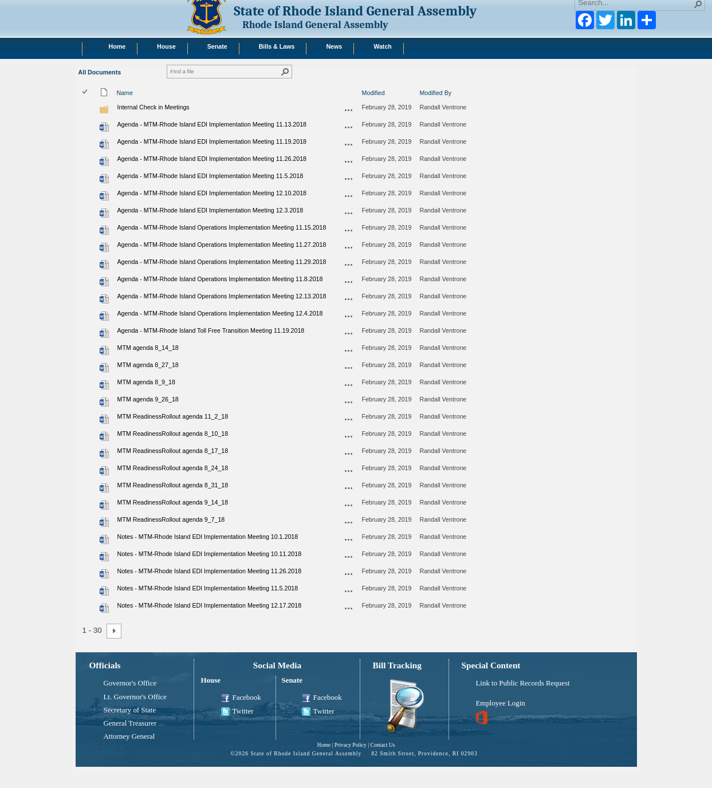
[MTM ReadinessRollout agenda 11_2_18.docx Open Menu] (348, 419)
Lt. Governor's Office (135, 697)
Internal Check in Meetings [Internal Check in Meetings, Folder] (153, 107)
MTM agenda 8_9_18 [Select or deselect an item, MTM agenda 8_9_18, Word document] (146, 382)
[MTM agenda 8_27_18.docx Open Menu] (348, 367)
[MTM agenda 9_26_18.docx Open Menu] (348, 402)
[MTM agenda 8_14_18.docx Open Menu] (348, 350)
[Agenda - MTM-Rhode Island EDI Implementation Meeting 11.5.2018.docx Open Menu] (348, 178)
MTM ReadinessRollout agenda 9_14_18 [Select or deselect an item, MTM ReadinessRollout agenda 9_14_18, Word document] (173, 502)
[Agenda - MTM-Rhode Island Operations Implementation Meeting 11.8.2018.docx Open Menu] (348, 281)
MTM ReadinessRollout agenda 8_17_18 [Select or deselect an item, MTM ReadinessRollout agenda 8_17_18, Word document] (173, 450)
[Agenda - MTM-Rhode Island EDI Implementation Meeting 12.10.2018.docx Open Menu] (348, 195)
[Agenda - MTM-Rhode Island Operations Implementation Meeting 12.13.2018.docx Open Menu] (348, 299)
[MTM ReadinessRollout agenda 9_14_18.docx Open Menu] (348, 505)
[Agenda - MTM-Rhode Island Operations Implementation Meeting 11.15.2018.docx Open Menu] (348, 230)
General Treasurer (130, 723)
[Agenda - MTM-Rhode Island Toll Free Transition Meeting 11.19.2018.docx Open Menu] (348, 333)
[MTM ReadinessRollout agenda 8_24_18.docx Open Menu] (348, 470)
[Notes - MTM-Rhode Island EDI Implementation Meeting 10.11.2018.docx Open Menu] (348, 556)
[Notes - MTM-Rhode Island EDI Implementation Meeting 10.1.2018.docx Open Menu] (348, 539)
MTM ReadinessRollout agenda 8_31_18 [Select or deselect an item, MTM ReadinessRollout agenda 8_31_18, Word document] (173, 485)
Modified (372, 92)
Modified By (435, 92)
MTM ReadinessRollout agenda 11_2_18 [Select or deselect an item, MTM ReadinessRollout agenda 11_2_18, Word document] (173, 416)
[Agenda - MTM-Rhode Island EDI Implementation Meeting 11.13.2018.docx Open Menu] (348, 127)
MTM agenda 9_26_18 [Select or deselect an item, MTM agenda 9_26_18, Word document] (148, 399)
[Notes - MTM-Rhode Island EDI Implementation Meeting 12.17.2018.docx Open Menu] (348, 608)
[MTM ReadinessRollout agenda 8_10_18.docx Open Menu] (348, 436)
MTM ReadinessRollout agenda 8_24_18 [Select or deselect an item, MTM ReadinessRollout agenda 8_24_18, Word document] (173, 467)
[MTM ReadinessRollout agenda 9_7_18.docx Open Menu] (348, 522)
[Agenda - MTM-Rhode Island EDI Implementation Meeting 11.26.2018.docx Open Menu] (348, 161)
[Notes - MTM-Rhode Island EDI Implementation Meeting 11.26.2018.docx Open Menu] (348, 573)
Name (125, 92)
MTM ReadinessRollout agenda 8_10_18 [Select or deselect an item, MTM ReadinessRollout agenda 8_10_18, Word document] (173, 433)
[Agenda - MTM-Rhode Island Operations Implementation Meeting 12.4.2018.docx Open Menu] (348, 316)
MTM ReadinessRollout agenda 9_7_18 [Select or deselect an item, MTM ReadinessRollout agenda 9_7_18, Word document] (171, 519)
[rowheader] (87, 109)
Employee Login (500, 703)
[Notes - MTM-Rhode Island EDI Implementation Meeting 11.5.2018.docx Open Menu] (348, 591)
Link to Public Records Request (523, 683)
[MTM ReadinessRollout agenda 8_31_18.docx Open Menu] (348, 487)
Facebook (241, 698)
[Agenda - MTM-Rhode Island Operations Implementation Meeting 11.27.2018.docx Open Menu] (348, 247)
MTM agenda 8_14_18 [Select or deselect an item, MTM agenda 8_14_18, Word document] (148, 347)
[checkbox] (85, 92)
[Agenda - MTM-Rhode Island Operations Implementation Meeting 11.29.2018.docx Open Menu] (348, 264)
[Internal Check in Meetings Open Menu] (348, 110)
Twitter (237, 711)
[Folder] (104, 112)
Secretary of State (130, 710)
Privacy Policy (351, 745)
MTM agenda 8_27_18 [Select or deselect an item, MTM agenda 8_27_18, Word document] (148, 364)
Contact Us (383, 745)
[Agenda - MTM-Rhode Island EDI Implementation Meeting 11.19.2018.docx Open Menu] (348, 144)
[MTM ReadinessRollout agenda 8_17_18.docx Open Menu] (348, 453)
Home (323, 745)
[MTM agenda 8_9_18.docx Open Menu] (348, 384)
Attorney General (129, 736)
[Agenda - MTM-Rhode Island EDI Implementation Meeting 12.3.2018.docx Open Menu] (348, 213)
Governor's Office (130, 683)
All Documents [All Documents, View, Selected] (99, 72)
